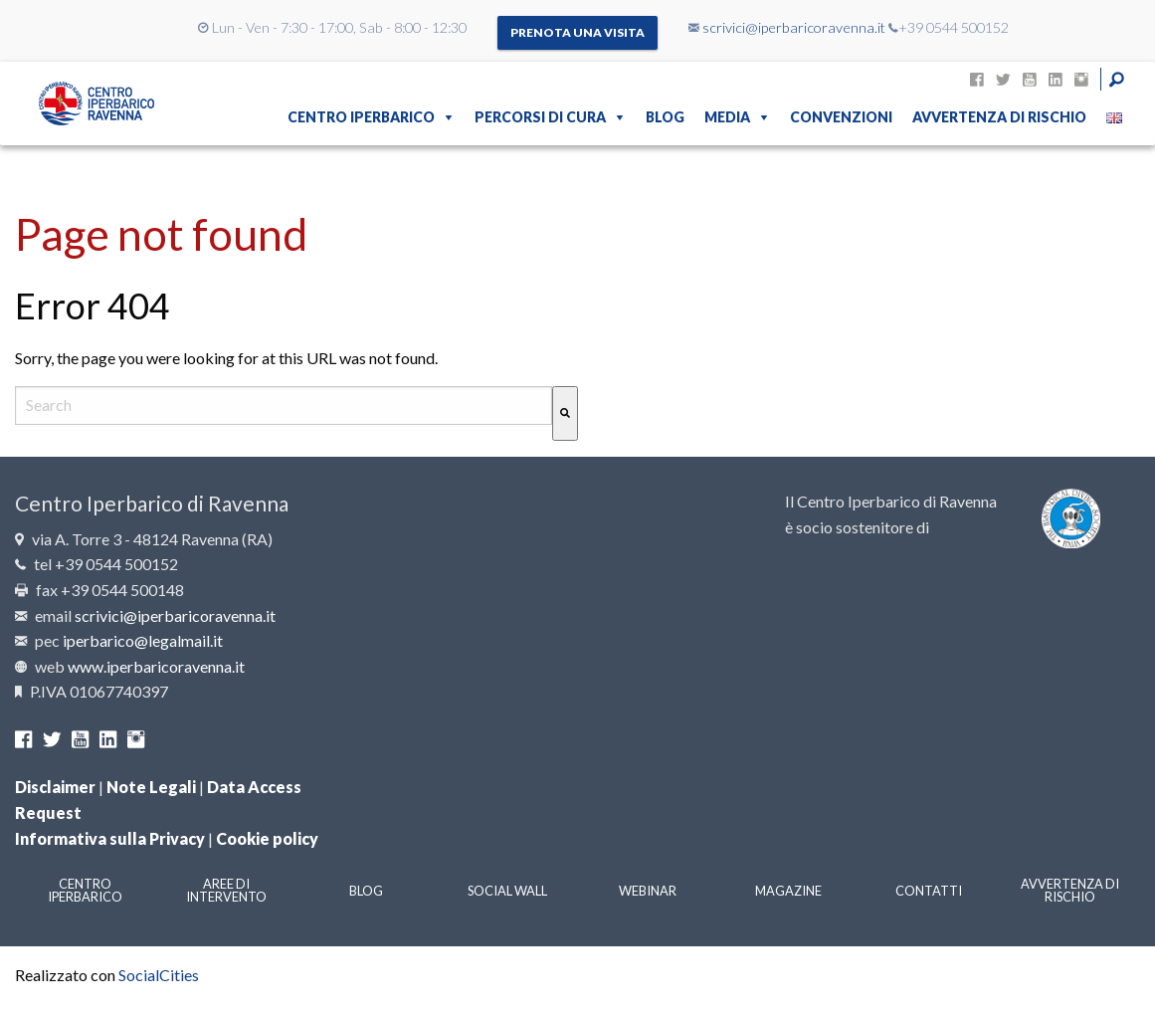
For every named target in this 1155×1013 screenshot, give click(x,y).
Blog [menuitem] (665, 116)
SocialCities (158, 974)
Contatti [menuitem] (928, 891)
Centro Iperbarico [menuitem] (361, 116)
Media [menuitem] (727, 116)
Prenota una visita (577, 32)
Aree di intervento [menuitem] (226, 890)
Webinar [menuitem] (647, 891)
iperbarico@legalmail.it (143, 640)
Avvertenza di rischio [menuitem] (999, 116)
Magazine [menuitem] (788, 891)
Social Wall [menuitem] (507, 891)
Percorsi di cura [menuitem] (540, 116)
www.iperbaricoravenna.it (156, 666)
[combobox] (283, 405)
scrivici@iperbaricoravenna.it (793, 27)
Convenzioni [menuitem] (841, 116)
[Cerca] (565, 413)
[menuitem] (1114, 117)
